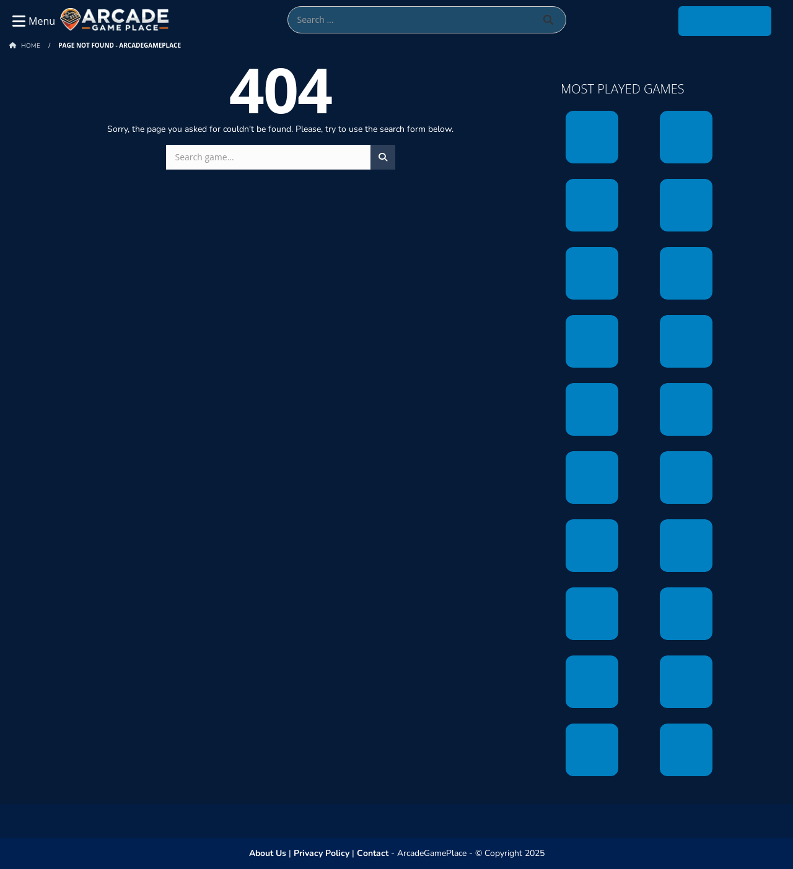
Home (30, 45)
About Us (267, 853)
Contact (372, 853)
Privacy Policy (321, 853)
